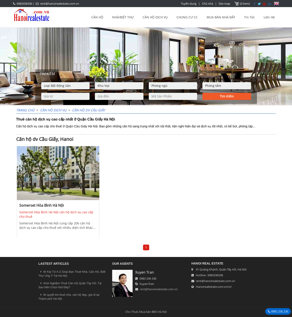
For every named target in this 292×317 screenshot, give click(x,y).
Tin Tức (249, 17)
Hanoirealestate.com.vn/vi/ (214, 287)
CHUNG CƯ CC (187, 17)
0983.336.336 (279, 311)
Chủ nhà (207, 4)
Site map (224, 4)
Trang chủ (25, 110)
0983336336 (24, 4)
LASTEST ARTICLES (53, 263)
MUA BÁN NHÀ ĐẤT (221, 17)
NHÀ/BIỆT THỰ (123, 17)
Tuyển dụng (188, 4)
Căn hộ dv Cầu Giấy (88, 110)
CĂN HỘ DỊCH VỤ (155, 17)
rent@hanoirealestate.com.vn (59, 4)
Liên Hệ (269, 17)
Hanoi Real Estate (207, 263)
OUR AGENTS (122, 263)
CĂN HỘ (97, 17)
